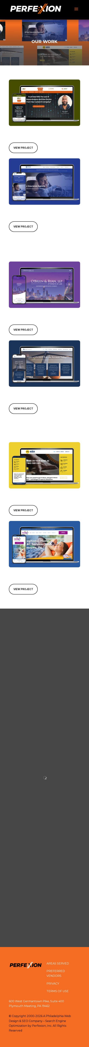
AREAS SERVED (58, 963)
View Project (23, 147)
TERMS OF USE (58, 991)
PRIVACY (53, 983)
